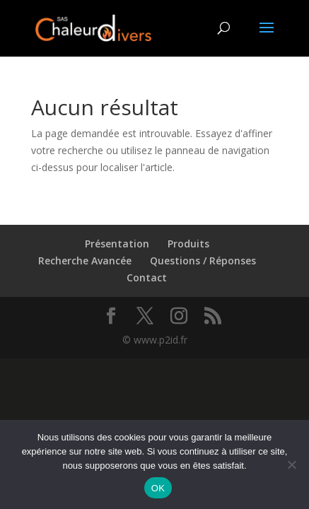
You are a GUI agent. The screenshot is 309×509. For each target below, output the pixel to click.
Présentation (117, 243)
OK (158, 488)
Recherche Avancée (85, 260)
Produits (188, 243)
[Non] (291, 464)
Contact (147, 277)
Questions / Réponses (203, 260)
